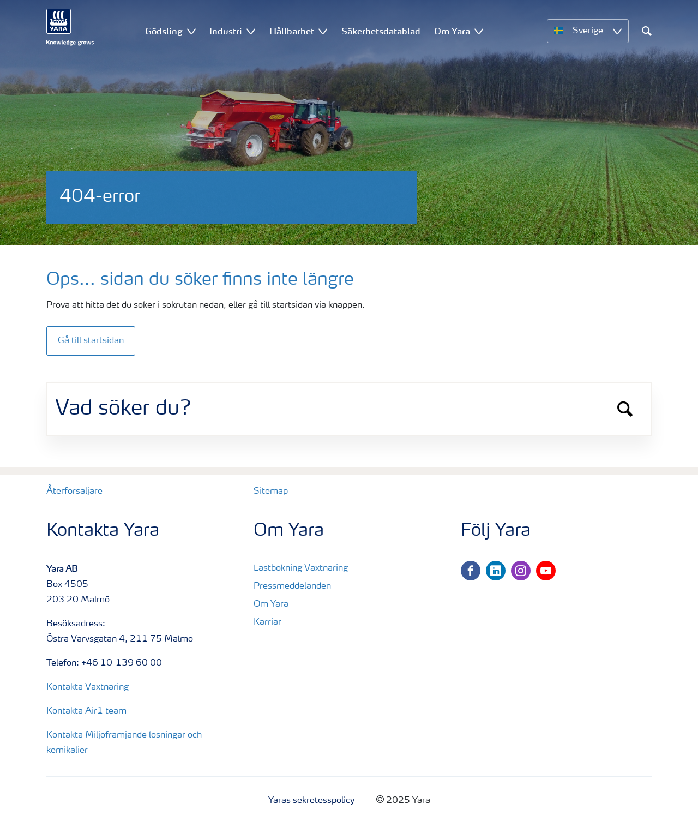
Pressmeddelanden (292, 586)
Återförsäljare (74, 491)
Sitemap (271, 491)
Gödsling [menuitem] (164, 31)
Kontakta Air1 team (86, 711)
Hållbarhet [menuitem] (291, 31)
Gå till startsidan (91, 341)
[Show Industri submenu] (250, 31)
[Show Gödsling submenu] (191, 31)
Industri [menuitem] (225, 31)
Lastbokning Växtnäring (301, 568)
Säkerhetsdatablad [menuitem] (380, 31)
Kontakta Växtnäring (87, 687)
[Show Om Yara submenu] (478, 31)
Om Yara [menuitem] (452, 31)
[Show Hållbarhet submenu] (322, 31)
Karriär (267, 622)
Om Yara (271, 604)
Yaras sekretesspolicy (311, 800)
